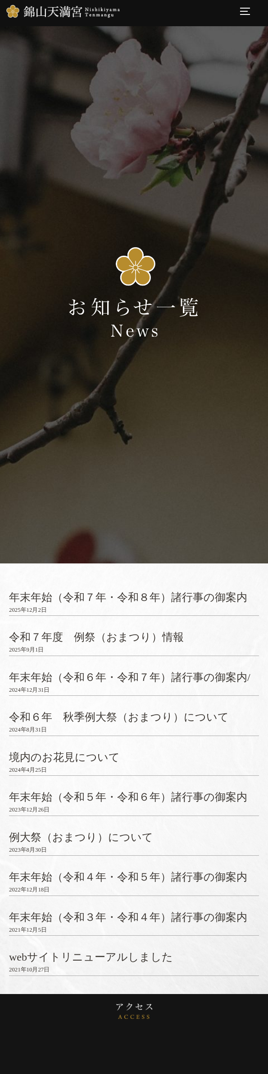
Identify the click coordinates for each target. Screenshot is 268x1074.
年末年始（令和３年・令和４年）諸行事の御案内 (128, 917)
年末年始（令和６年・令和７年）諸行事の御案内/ (129, 677)
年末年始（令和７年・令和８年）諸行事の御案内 (128, 597)
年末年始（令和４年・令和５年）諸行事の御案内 (128, 877)
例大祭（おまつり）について (81, 837)
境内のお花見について (64, 757)
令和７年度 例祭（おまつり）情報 (96, 637)
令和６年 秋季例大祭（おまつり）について (119, 717)
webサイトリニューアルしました (91, 957)
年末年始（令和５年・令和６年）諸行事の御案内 (128, 797)
